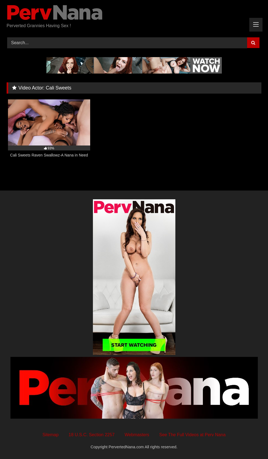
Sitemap (50, 434)
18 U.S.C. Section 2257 (92, 434)
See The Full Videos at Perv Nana (192, 434)
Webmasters (137, 434)
